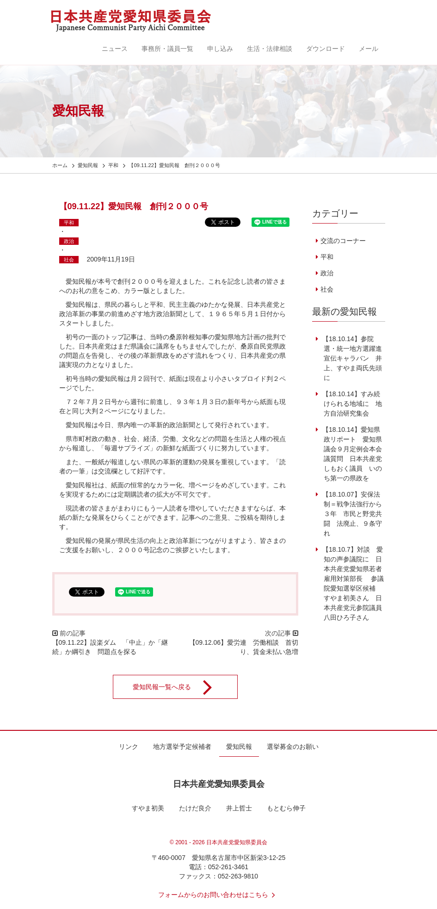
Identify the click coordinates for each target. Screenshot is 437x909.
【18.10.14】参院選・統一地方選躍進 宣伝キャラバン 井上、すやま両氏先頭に (354, 358)
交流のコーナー (343, 240)
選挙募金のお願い (293, 746)
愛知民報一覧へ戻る (178, 687)
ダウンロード (325, 48)
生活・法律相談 (269, 48)
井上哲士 (239, 808)
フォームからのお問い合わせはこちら (218, 894)
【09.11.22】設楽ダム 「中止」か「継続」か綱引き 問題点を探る (110, 647)
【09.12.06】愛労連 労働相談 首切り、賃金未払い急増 (244, 647)
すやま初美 (148, 808)
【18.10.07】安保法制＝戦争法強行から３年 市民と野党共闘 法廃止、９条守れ (351, 514)
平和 (69, 222)
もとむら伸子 (286, 808)
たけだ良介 (195, 808)
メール (368, 48)
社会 (69, 259)
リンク (128, 746)
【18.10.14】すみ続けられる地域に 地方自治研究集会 (351, 403)
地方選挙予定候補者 (182, 746)
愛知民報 (239, 746)
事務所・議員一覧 (167, 48)
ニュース (115, 48)
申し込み (220, 48)
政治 (69, 241)
